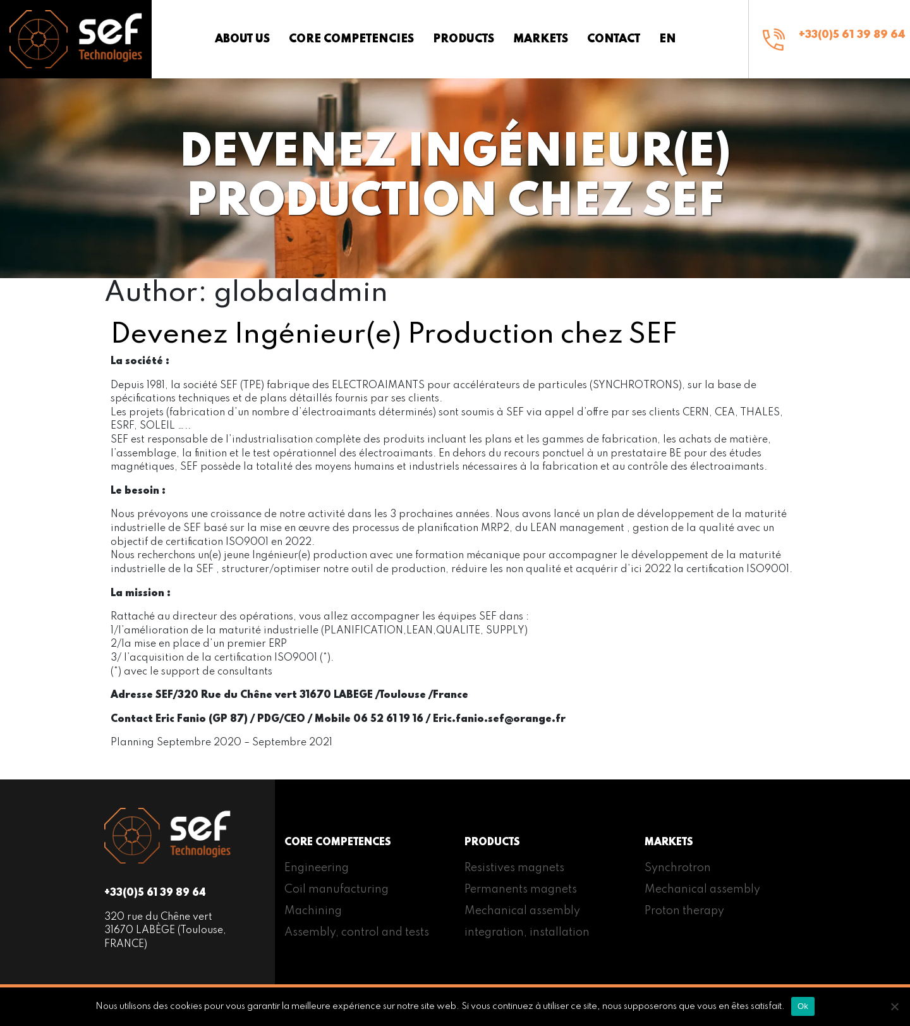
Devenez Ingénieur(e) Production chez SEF (394, 335)
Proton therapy (684, 911)
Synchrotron (678, 868)
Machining (313, 911)
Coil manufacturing (336, 889)
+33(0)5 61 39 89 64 (852, 35)
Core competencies (351, 39)
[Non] (894, 1006)
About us (242, 39)
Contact (613, 39)
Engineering (316, 868)
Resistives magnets (514, 868)
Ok (803, 1006)
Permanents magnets (520, 889)
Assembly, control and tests (356, 932)
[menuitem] (668, 39)
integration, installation (527, 932)
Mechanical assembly (522, 911)
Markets (540, 39)
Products (463, 39)
